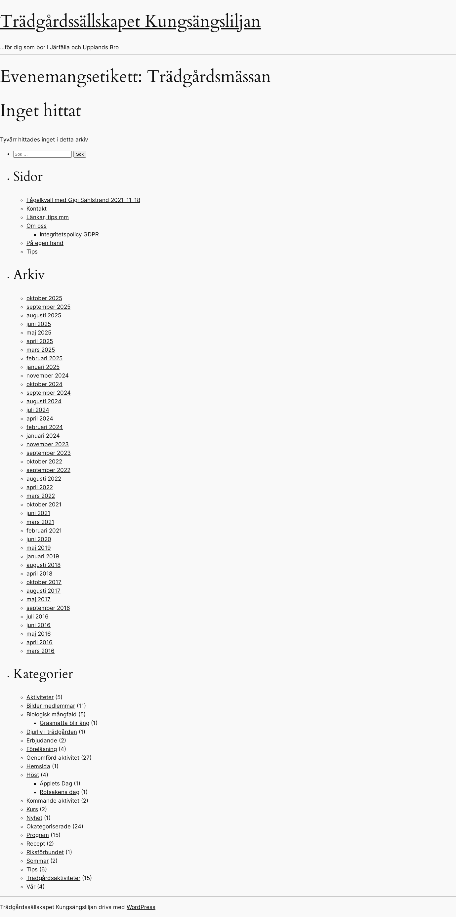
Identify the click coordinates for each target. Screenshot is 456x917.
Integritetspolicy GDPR (69, 234)
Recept (35, 843)
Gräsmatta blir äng (64, 723)
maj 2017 (38, 599)
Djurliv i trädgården (51, 732)
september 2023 (48, 453)
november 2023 (47, 444)
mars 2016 (40, 651)
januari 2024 (43, 435)
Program (37, 835)
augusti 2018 (43, 565)
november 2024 (47, 375)
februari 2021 (44, 530)
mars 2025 (40, 349)
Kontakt (36, 208)
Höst (32, 775)
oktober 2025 (44, 298)
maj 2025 (38, 332)
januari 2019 (42, 556)
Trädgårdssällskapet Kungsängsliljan (130, 21)
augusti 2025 (43, 315)
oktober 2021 (44, 504)
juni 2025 (38, 324)
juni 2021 (38, 513)
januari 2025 (43, 367)
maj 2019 (38, 547)
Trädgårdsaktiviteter (53, 878)
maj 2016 (38, 633)
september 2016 (48, 608)
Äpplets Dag (56, 783)
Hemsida (38, 766)
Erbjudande (41, 740)
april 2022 (39, 487)
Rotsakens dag (59, 792)
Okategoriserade (48, 826)
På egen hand (44, 243)
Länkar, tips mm (47, 217)
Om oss (36, 225)
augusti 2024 (44, 401)
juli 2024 (37, 410)
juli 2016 (37, 616)
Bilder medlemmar (50, 705)
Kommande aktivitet (52, 800)
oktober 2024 (44, 384)
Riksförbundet (45, 852)
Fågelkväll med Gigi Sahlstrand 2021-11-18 (83, 200)
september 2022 (48, 470)
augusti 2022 (43, 478)
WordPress (141, 907)
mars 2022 (40, 496)
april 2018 (39, 573)
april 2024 (39, 418)
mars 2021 (40, 522)
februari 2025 (44, 358)
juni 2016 (38, 625)
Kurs (32, 809)
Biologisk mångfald (51, 714)
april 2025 (39, 341)
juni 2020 (38, 539)
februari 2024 (44, 427)
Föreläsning (41, 749)
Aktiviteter (40, 697)
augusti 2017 (43, 590)
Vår (30, 886)
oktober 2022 (44, 461)
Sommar (37, 860)
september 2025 (48, 306)
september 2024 (48, 392)
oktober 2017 (44, 582)
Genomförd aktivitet (52, 757)
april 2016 (39, 642)
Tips (32, 251)
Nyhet (34, 818)
